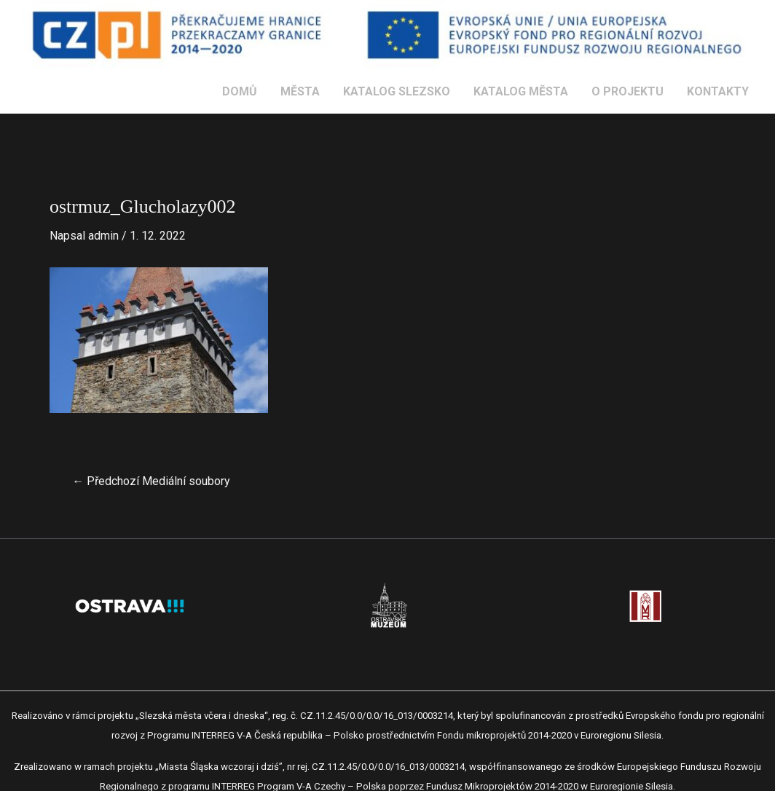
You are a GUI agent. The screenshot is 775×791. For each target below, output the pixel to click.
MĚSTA (300, 91)
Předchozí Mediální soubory (151, 481)
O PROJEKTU (627, 91)
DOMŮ (239, 91)
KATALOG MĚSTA (520, 91)
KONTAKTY (718, 91)
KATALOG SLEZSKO (396, 91)
